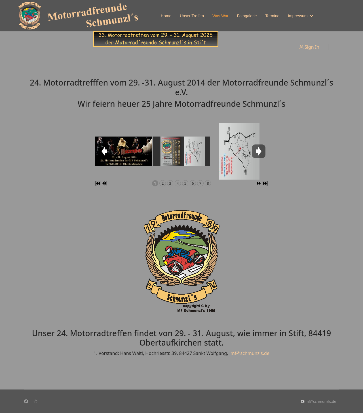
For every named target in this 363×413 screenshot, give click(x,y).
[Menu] (337, 47)
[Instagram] (35, 401)
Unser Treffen (192, 16)
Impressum (297, 16)
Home (166, 16)
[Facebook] (26, 401)
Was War (220, 16)
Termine (272, 16)
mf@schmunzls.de (250, 353)
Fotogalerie (247, 16)
